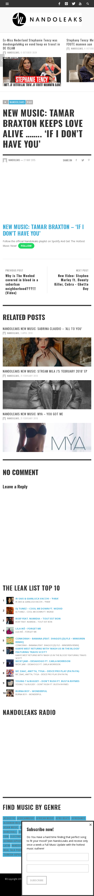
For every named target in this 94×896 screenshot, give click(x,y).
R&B (29, 102)
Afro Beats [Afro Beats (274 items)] (63, 818)
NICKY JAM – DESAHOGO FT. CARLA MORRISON (42, 661)
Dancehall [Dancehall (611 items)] (10, 832)
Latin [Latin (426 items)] (7, 845)
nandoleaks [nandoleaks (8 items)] (19, 845)
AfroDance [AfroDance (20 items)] (78, 818)
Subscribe (36, 880)
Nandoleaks (17, 102)
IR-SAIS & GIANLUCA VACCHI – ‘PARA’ (37, 598)
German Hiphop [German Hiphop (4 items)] (13, 841)
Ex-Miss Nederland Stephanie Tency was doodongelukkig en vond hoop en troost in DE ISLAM (31, 44)
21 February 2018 (29, 375)
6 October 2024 (29, 52)
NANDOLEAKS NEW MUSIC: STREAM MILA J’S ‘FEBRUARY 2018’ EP (45, 371)
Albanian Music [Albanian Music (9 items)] (13, 823)
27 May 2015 (29, 160)
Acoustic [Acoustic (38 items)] (9, 818)
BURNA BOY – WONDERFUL (31, 691)
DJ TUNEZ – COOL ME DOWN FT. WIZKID (39, 608)
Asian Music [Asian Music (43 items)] (11, 827)
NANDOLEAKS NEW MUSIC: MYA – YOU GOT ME (33, 414)
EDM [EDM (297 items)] (6, 836)
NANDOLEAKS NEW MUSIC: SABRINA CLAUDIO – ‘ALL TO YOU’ (42, 328)
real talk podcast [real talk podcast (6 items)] (15, 850)
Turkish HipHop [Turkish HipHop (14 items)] (13, 854)
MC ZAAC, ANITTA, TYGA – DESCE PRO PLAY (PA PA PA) (47, 671)
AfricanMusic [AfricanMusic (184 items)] (25, 818)
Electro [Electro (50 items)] (16, 836)
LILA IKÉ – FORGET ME (28, 628)
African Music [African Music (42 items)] (45, 818)
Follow (26, 245)
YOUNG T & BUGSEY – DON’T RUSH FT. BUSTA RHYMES (47, 681)
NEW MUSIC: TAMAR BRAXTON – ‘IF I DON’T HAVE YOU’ (43, 230)
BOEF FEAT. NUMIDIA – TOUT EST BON (38, 618)
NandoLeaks (13, 52)
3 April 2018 (27, 333)
